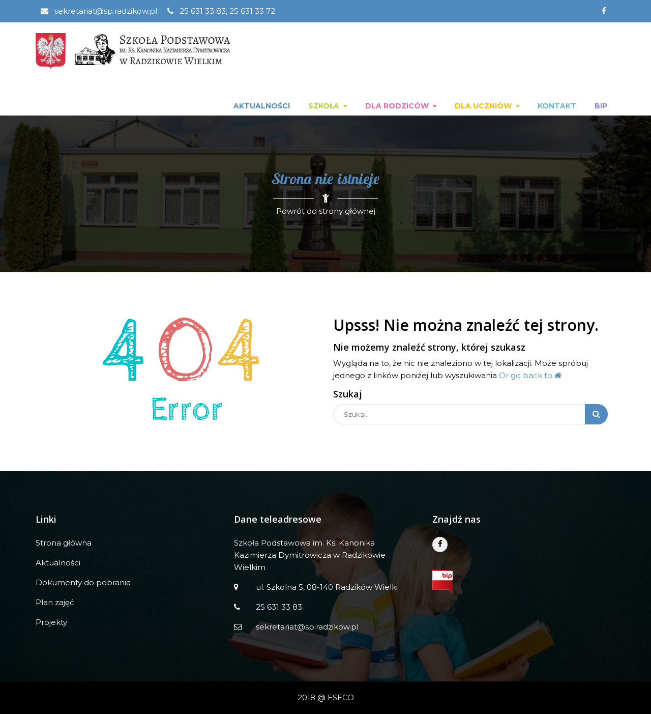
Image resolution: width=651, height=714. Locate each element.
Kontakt (557, 105)
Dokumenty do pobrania (83, 582)
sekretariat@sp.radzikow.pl (99, 11)
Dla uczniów (483, 105)
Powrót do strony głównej (325, 211)
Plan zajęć (55, 602)
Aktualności (261, 105)
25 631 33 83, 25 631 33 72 (221, 11)
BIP (601, 105)
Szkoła (323, 105)
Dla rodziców (397, 105)
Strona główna (64, 543)
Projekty (51, 622)
